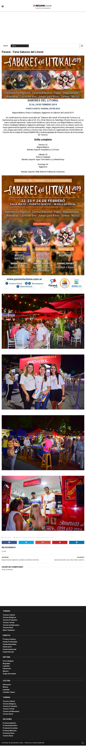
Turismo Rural (8, 628)
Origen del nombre (9, 674)
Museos (6, 671)
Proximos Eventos (9, 639)
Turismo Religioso (9, 618)
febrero (30, 538)
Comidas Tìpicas (9, 692)
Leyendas (6, 666)
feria (34, 538)
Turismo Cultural (9, 615)
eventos (24, 538)
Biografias (6, 664)
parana (47, 538)
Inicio (5, 46)
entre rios (18, 538)
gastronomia (40, 538)
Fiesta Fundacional (9, 650)
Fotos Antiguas (8, 661)
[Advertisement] (43, 28)
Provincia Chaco (9, 733)
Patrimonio (7, 669)
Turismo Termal (8, 623)
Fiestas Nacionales (9, 645)
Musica (5, 687)
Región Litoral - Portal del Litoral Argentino (29, 743)
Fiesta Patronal (8, 652)
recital (52, 538)
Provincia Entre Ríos (10, 726)
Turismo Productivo (10, 620)
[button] (3, 4)
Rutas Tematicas (9, 630)
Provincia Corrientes (10, 728)
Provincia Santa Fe (9, 723)
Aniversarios (7, 647)
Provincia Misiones (10, 731)
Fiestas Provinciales (10, 642)
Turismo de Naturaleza (11, 625)
